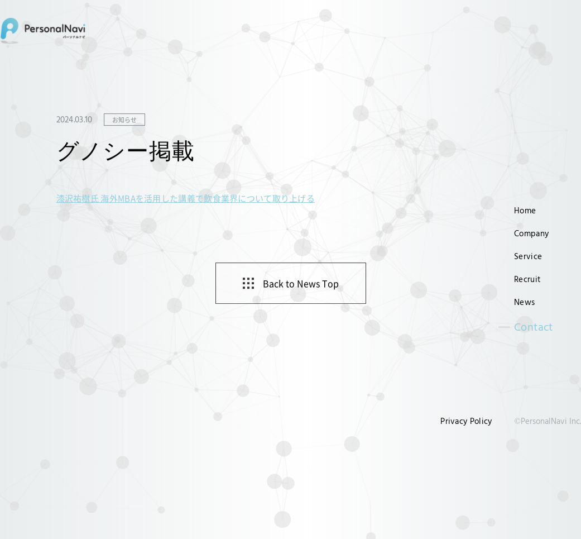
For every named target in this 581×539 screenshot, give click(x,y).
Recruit (527, 279)
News (524, 302)
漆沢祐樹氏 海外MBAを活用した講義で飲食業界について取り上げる (185, 198)
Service (528, 256)
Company (531, 233)
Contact (533, 327)
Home (525, 210)
